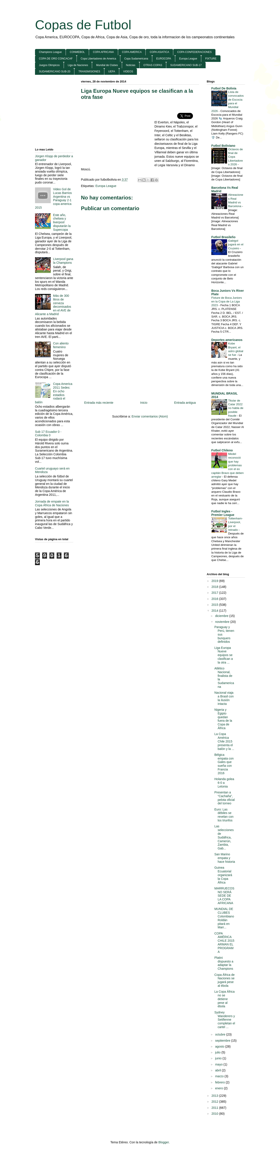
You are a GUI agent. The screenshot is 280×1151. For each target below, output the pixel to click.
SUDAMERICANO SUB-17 (185, 65)
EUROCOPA (163, 58)
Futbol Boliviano (223, 145)
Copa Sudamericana (136, 58)
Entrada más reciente (98, 402)
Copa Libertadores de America (98, 58)
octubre (220, 1034)
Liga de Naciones (78, 65)
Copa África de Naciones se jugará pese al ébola (224, 980)
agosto (220, 1046)
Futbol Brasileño (223, 237)
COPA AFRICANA (103, 52)
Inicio (143, 402)
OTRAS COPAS (153, 65)
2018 (215, 587)
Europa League (188, 58)
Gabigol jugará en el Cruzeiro (235, 244)
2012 (215, 1101)
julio (218, 1052)
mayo (219, 1064)
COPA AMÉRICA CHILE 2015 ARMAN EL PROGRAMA (224, 943)
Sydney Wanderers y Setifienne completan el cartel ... (224, 1020)
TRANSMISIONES (89, 71)
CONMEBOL (77, 52)
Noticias (130, 65)
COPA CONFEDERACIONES (194, 52)
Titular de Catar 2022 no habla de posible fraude (235, 408)
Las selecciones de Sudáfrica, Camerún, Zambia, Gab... (224, 837)
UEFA (111, 71)
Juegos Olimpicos (49, 65)
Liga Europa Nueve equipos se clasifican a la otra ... (223, 655)
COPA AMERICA (132, 52)
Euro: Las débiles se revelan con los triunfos (223, 815)
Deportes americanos (226, 340)
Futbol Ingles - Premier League (222, 513)
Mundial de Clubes (107, 65)
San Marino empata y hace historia (224, 857)
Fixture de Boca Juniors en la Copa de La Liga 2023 (226, 301)
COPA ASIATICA (159, 52)
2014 (215, 610)
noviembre (222, 622)
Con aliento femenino (61, 345)
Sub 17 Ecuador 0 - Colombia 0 (48, 433)
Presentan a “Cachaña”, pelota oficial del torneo (224, 798)
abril (218, 1070)
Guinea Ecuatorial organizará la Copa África (223, 875)
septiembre (223, 1040)
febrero (220, 1082)
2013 (215, 1095)
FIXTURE (210, 58)
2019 (215, 581)
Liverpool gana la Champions (63, 260)
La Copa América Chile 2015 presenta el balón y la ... (224, 741)
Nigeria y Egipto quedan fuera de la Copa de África (223, 719)
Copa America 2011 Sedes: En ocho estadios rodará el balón (53, 393)
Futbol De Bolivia (223, 88)
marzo (219, 1076)
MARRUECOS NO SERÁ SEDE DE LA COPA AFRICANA (224, 896)
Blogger (163, 1142)
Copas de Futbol (83, 24)
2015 (215, 604)
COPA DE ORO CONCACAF (56, 58)
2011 (215, 1107)
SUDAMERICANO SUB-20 (54, 71)
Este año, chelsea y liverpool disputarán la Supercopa (62, 222)
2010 (215, 1113)
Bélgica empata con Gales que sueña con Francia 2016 (224, 764)
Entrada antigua (185, 402)
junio (218, 1058)
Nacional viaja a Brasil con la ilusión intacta (224, 698)
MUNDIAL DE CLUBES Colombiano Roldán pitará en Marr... (224, 918)
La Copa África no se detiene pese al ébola (224, 999)
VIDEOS (128, 71)
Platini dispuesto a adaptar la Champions (223, 963)
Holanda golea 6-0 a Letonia (224, 782)
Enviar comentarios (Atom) (149, 416)
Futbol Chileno (222, 450)
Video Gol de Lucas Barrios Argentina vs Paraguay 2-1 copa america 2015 (53, 198)
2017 (215, 592)
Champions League (50, 52)
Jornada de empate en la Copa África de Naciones (52, 503)
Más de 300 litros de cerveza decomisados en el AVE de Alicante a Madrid (53, 305)
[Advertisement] (117, 135)
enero (219, 1088)
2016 (215, 599)
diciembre (222, 616)
